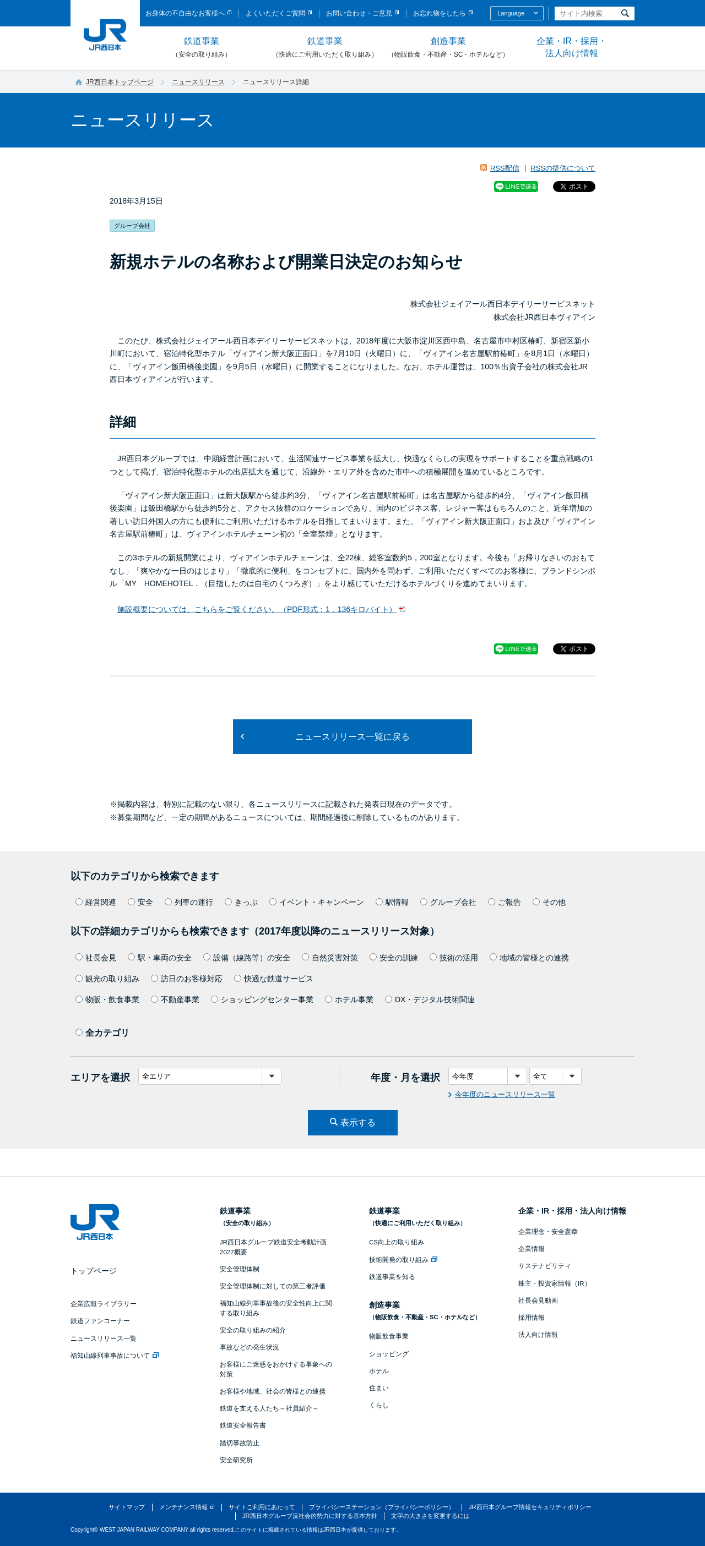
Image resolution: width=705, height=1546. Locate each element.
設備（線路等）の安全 (246, 957)
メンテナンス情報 (183, 1507)
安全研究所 (236, 1460)
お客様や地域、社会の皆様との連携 (273, 1391)
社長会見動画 (538, 1300)
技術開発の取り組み (403, 1260)
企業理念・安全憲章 (548, 1231)
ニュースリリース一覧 (103, 1338)
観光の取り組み (107, 978)
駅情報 (392, 902)
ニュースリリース (198, 82)
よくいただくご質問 (275, 13)
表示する (358, 1122)
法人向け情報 (538, 1334)
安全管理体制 (239, 1269)
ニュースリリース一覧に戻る (352, 736)
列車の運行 (189, 902)
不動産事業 (175, 999)
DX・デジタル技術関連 (430, 999)
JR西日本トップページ (120, 82)
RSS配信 (504, 168)
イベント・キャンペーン (316, 902)
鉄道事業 (201, 47)
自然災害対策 (330, 957)
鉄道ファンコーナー (100, 1321)
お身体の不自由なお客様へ (185, 13)
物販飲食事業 (389, 1336)
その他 (549, 902)
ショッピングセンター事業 (262, 999)
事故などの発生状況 (249, 1347)
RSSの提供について (562, 168)
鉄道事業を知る (392, 1277)
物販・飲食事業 (107, 999)
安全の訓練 (394, 957)
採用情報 (531, 1317)
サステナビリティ (544, 1266)
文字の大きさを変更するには (430, 1515)
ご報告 (504, 902)
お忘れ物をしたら (439, 13)
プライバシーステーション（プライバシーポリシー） (381, 1507)
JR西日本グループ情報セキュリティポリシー (530, 1507)
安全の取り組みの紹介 (253, 1330)
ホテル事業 (349, 999)
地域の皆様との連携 (529, 957)
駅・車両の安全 (160, 957)
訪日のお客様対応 (187, 978)
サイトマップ (127, 1507)
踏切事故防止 (239, 1443)
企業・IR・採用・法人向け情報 (571, 47)
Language (510, 13)
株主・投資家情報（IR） (554, 1283)
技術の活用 (454, 957)
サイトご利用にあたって (262, 1507)
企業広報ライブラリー (103, 1304)
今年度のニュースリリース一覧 (505, 1094)
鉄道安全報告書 (243, 1425)
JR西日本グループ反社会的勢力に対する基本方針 (309, 1515)
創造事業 (448, 47)
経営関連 (95, 902)
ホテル (379, 1371)
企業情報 (531, 1248)
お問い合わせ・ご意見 (359, 13)
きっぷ (241, 902)
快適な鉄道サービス (273, 978)
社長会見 (95, 957)
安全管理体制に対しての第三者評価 (273, 1286)
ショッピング (389, 1354)
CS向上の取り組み (396, 1242)
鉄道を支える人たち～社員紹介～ (269, 1408)
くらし (379, 1405)
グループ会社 (448, 902)
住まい (379, 1388)
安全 (140, 902)
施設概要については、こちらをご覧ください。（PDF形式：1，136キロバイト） (257, 609)
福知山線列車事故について (114, 1355)
